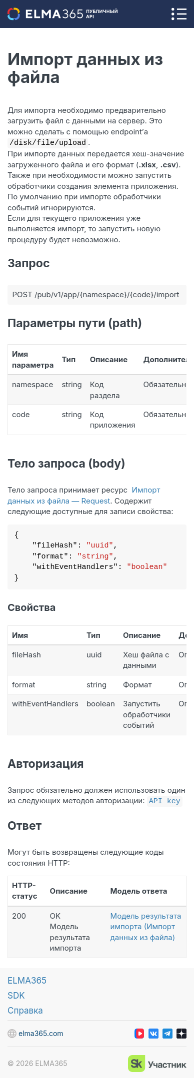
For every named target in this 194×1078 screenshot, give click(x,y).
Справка (25, 1009)
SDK (16, 994)
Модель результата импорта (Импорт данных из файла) (146, 924)
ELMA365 (27, 979)
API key (164, 799)
